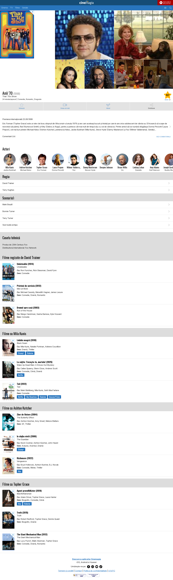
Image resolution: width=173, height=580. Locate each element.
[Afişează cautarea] (170, 7)
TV (11, 7)
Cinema (4, 7)
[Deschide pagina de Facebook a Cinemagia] (88, 566)
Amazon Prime (54, 396)
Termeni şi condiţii (65, 571)
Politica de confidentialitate (95, 571)
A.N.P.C (111, 571)
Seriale (25, 7)
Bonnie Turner (8, 211)
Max (19, 471)
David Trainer (8, 183)
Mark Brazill (7, 204)
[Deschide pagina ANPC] (79, 575)
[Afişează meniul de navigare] (165, 7)
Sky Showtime (31, 396)
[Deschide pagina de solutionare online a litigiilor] (93, 575)
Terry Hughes (8, 190)
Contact (78, 571)
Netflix (20, 375)
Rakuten (30, 353)
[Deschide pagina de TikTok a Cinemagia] (100, 566)
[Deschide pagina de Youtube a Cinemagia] (96, 566)
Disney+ (21, 353)
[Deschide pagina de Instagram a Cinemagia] (92, 566)
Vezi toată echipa (9, 225)
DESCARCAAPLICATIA (167, 2)
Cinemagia (86, 2)
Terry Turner (7, 218)
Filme (17, 7)
